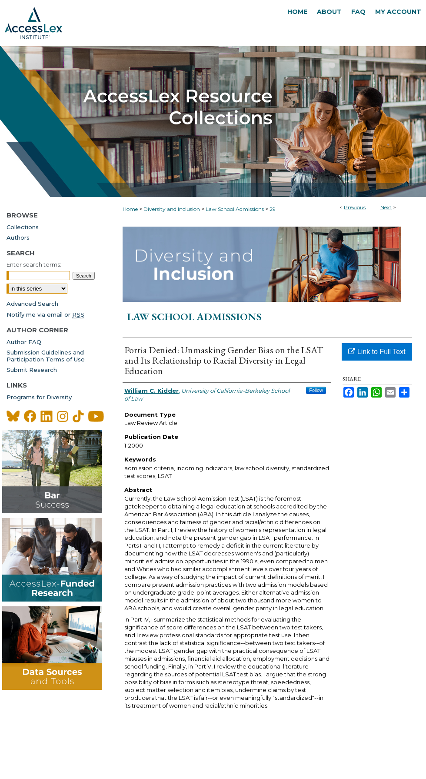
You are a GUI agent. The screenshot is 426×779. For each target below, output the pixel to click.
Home (130, 209)
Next (386, 207)
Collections (23, 227)
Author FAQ (24, 341)
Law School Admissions (235, 209)
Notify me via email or (45, 314)
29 (273, 209)
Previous (355, 207)
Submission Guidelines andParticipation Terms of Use (46, 356)
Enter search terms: (34, 264)
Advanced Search (32, 303)
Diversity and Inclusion (171, 209)
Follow (316, 390)
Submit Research (32, 369)
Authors (18, 237)
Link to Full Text (376, 351)
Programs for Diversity (39, 397)
